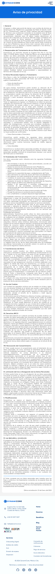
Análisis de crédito (12, 545)
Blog (37, 523)
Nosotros (39, 512)
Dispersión (9, 554)
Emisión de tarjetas (12, 551)
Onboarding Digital (12, 541)
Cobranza (37, 546)
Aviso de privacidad (36, 565)
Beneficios (40, 517)
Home (38, 507)
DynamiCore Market (38, 528)
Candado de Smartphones (42, 556)
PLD (7, 548)
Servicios (9, 538)
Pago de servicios (39, 549)
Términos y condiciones (17, 565)
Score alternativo (39, 553)
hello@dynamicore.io (14, 524)
